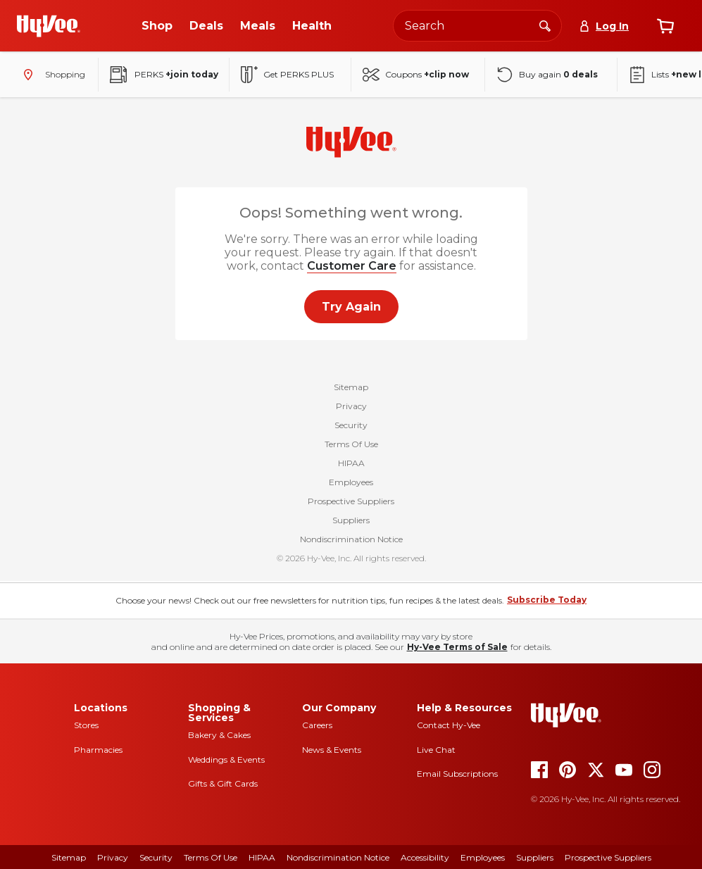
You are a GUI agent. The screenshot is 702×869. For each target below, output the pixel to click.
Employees (351, 483)
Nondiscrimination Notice (351, 540)
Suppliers (351, 521)
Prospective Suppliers (351, 502)
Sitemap (351, 388)
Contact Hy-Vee (448, 725)
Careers (317, 725)
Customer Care (351, 266)
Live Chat (436, 749)
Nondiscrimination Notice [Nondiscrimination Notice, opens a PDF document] (338, 857)
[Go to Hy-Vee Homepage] (48, 26)
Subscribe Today (547, 599)
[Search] (545, 25)
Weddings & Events (226, 759)
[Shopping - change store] (52, 75)
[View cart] (665, 26)
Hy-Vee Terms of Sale (457, 647)
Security (351, 426)
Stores (86, 725)
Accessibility (425, 857)
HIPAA (351, 464)
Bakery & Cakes (219, 735)
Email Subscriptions (457, 773)
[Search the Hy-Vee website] (477, 26)
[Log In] (604, 26)
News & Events (331, 749)
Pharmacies (98, 749)
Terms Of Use (351, 445)
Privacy (351, 407)
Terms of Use (210, 857)
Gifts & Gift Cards (223, 783)
